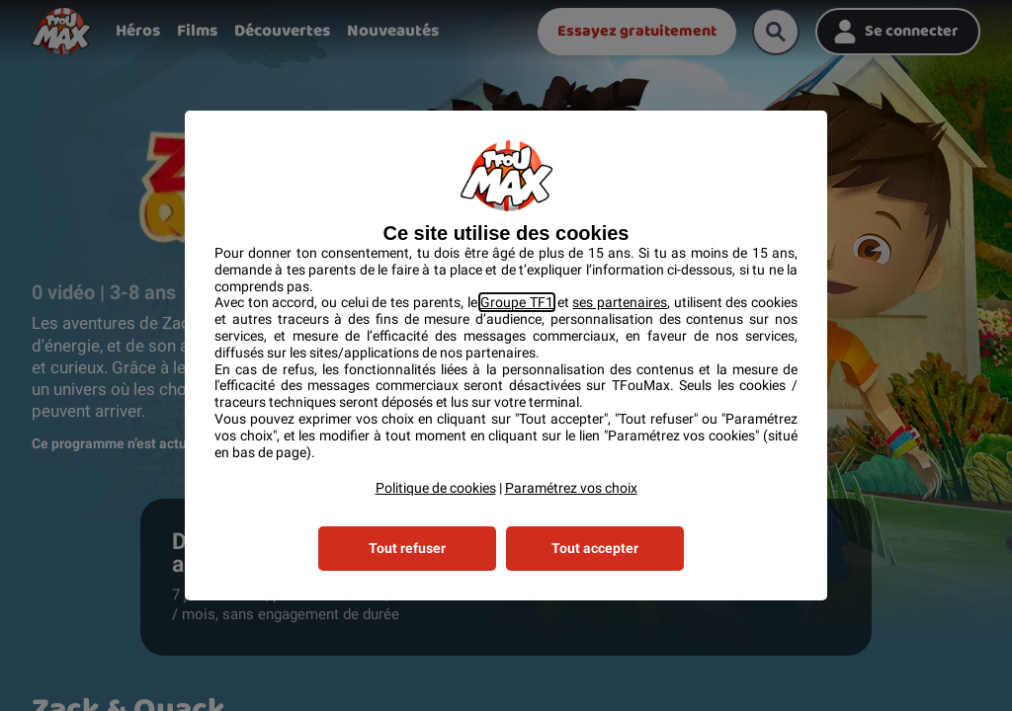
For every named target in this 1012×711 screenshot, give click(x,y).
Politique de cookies (436, 488)
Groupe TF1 (516, 302)
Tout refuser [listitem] (407, 548)
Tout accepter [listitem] (594, 548)
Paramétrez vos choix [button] (571, 488)
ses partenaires (619, 302)
